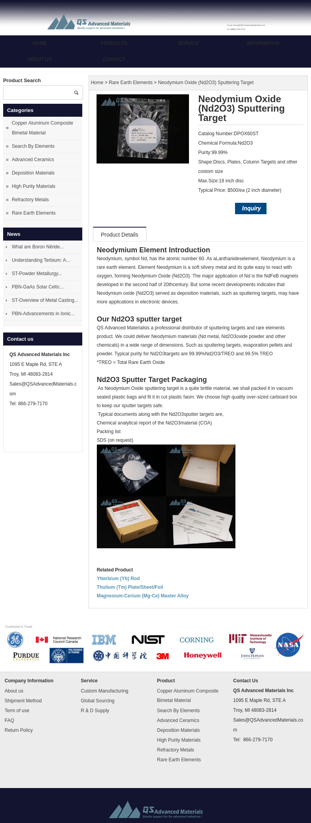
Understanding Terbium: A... (41, 260)
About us (40, 59)
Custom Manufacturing (104, 691)
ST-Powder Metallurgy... (37, 273)
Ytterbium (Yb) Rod (118, 578)
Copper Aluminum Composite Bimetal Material (42, 128)
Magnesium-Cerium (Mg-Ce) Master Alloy (143, 596)
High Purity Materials (34, 186)
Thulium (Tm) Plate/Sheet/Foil (130, 587)
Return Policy (19, 730)
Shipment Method (23, 701)
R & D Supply (95, 710)
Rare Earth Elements (34, 213)
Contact (114, 59)
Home (39, 43)
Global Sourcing (97, 701)
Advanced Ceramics (33, 159)
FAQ (9, 720)
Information (262, 43)
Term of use (17, 710)
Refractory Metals (30, 199)
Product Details (119, 234)
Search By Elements (33, 146)
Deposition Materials (33, 173)
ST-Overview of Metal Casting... (45, 300)
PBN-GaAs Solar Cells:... (38, 287)
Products (114, 43)
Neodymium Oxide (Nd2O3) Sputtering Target (206, 83)
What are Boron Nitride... (38, 247)
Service (188, 43)
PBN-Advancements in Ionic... (43, 313)
